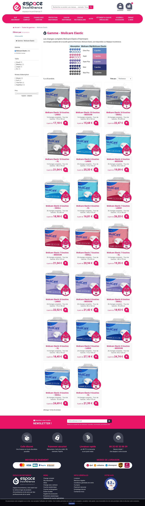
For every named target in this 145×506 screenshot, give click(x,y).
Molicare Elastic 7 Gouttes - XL (118, 253)
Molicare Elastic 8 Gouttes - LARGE (57, 300)
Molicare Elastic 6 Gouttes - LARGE (87, 160)
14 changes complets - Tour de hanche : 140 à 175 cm (57, 165)
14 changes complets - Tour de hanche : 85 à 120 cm (87, 118)
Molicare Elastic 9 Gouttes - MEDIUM (118, 347)
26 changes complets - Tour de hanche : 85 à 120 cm (87, 305)
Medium (20, 64)
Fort (18, 80)
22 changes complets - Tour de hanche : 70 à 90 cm (118, 118)
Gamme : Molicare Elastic (26, 41)
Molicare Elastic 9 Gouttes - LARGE (87, 347)
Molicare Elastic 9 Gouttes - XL (87, 394)
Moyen (19, 78)
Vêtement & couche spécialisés (53, 498)
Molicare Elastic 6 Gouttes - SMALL (57, 207)
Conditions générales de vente (84, 483)
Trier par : (113, 79)
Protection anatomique (50, 496)
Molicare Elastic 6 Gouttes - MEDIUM (118, 160)
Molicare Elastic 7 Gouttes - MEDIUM (57, 253)
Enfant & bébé (48, 491)
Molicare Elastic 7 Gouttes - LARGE (118, 207)
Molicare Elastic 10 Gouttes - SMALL (118, 113)
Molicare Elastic (23, 51)
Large (19, 67)
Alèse (45, 483)
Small (19, 62)
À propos (77, 485)
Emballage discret (80, 489)
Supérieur (20, 85)
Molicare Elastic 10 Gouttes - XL (57, 160)
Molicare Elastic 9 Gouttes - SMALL (57, 394)
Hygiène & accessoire (50, 494)
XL (18, 69)
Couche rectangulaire (50, 489)
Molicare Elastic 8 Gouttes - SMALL (118, 300)
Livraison (77, 478)
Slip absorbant (48, 480)
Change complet (48, 478)
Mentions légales (79, 480)
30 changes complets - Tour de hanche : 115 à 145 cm (87, 165)
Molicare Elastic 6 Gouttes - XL (87, 207)
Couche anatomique (50, 487)
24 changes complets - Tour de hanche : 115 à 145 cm (57, 305)
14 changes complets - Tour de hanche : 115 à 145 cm (57, 118)
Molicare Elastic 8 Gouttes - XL (57, 347)
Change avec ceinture (50, 485)
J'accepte (71, 503)
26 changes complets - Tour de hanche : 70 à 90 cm (118, 305)
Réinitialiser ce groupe (20, 53)
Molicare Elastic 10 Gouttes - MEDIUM (88, 113)
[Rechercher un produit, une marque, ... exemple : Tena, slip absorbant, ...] (72, 7)
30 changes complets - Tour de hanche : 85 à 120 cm (118, 165)
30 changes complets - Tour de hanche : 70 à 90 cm (57, 211)
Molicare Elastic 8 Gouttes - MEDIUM (87, 300)
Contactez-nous (79, 491)
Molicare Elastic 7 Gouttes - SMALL (87, 253)
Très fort (20, 83)
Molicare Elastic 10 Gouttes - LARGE (57, 113)
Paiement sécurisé (80, 487)
